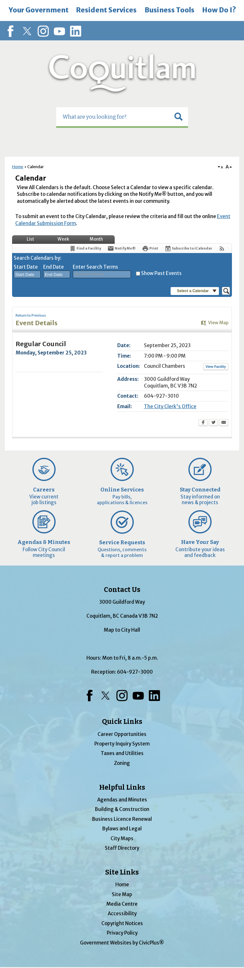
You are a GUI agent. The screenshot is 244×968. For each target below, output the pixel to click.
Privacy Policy (122, 933)
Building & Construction (122, 809)
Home (17, 166)
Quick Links (122, 721)
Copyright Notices (122, 923)
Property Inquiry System (122, 744)
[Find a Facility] (85, 248)
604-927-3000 (135, 672)
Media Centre (122, 904)
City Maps (122, 838)
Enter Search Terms (95, 267)
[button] (178, 117)
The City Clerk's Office (170, 406)
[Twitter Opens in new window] (213, 423)
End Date (53, 267)
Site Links (122, 872)
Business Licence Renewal (122, 819)
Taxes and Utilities (122, 753)
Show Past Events (161, 273)
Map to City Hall (122, 630)
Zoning (122, 763)
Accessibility (122, 913)
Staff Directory (122, 848)
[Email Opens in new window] (223, 423)
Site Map (122, 894)
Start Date (26, 267)
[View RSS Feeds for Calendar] (222, 248)
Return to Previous (31, 315)
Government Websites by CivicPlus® (122, 943)
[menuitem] (38, 10)
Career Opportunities (122, 734)
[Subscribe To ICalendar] (188, 248)
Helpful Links (122, 787)
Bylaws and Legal (122, 829)
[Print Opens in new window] (150, 248)
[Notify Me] (121, 248)
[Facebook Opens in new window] (203, 423)
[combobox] (27, 274)
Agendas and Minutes (122, 800)
